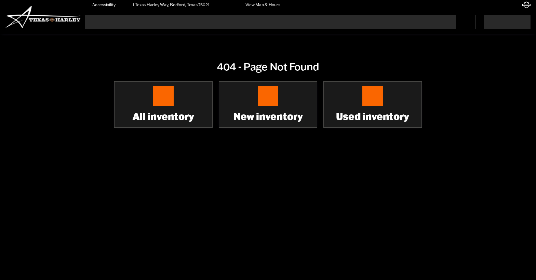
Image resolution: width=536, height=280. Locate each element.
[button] (224, 5)
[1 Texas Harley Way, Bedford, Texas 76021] (168, 5)
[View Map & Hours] (259, 5)
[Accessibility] (101, 5)
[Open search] (461, 21)
